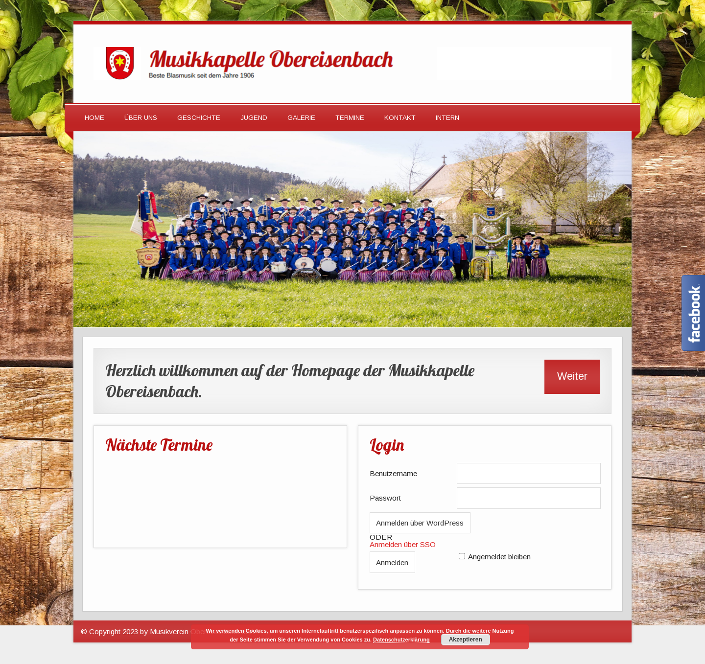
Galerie (301, 117)
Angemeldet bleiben (499, 556)
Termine (349, 117)
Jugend (253, 117)
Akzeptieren (465, 639)
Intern (447, 117)
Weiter (572, 376)
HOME (94, 117)
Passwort (385, 498)
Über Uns (140, 117)
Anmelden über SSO (403, 544)
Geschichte (198, 117)
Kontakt (400, 117)
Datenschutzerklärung (401, 639)
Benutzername (393, 473)
